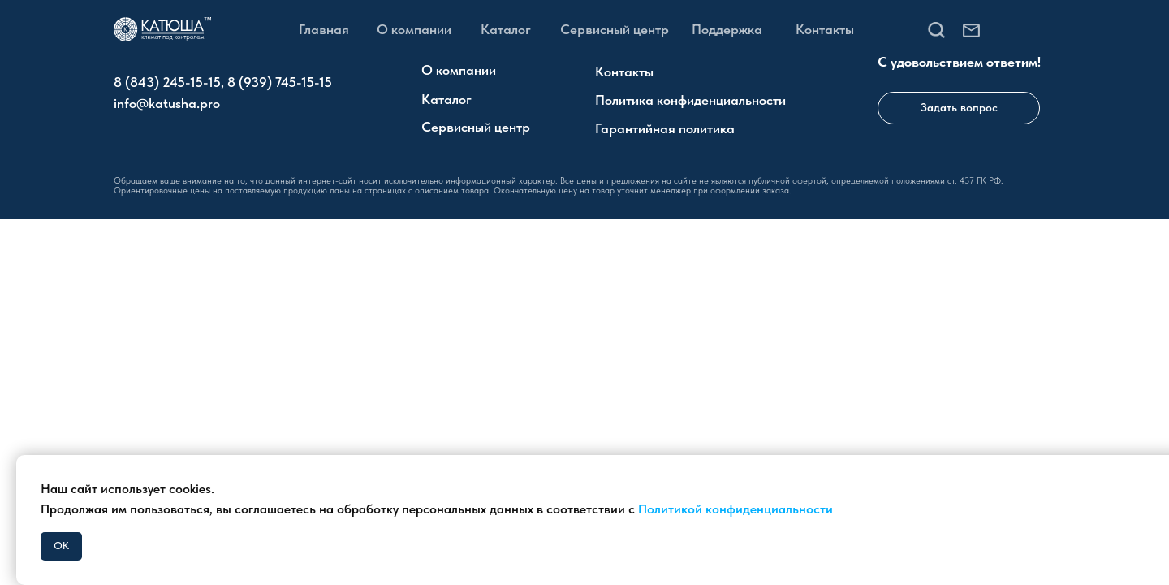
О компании (414, 29)
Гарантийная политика (665, 128)
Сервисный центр (614, 29)
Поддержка (727, 29)
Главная (324, 29)
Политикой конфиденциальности (735, 509)
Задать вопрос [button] (959, 107)
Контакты (825, 29)
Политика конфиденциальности (690, 100)
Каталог (506, 29)
